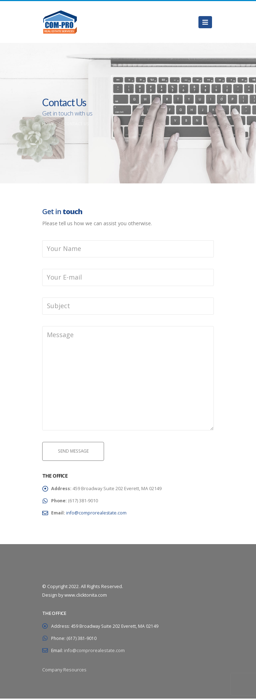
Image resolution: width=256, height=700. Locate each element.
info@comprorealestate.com (97, 514)
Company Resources (64, 671)
